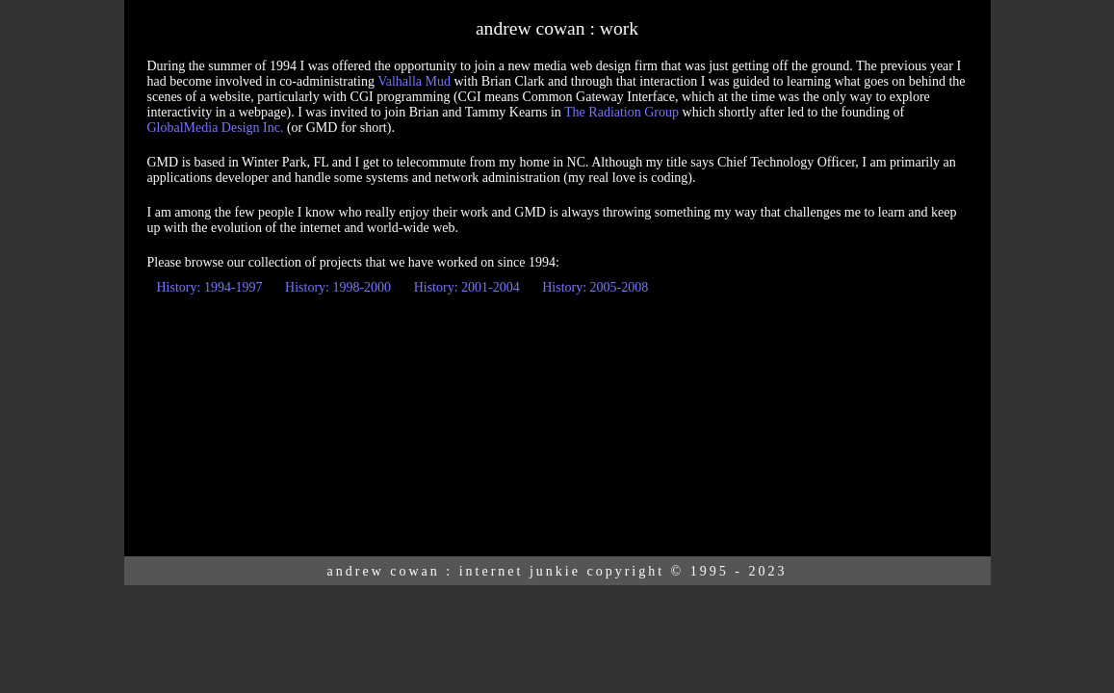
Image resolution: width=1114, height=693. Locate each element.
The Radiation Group (621, 112)
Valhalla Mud (414, 81)
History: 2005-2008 (595, 287)
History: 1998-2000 (338, 287)
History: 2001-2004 (467, 287)
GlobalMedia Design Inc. (215, 127)
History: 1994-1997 (210, 287)
